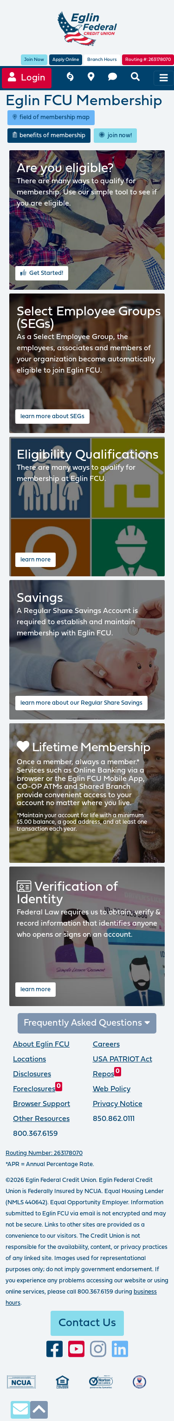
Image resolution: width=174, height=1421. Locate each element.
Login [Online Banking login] (26, 77)
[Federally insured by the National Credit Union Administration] (21, 1382)
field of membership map (51, 117)
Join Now (34, 59)
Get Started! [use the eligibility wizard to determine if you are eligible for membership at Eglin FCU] (41, 272)
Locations (29, 1059)
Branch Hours (102, 59)
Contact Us (87, 1323)
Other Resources (41, 1119)
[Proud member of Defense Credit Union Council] (139, 1382)
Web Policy (111, 1089)
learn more (35, 560)
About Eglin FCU (41, 1044)
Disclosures (32, 1074)
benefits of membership (49, 135)
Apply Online (65, 59)
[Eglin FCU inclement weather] (70, 78)
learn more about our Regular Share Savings (81, 703)
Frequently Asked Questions (87, 1023)
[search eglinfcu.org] (135, 78)
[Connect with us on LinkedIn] (120, 1349)
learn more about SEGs (52, 417)
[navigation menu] (164, 78)
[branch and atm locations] (91, 78)
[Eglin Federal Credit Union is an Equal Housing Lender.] (62, 1382)
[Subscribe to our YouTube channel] (76, 1349)
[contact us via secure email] (20, 1410)
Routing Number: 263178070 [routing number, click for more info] (44, 1153)
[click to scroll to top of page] (39, 1410)
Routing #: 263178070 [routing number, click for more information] (148, 59)
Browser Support (41, 1104)
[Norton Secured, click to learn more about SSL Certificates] (101, 1382)
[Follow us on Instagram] (98, 1349)
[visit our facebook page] (54, 1349)
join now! (115, 135)
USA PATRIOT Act (122, 1059)
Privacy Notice (117, 1104)
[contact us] (112, 78)
